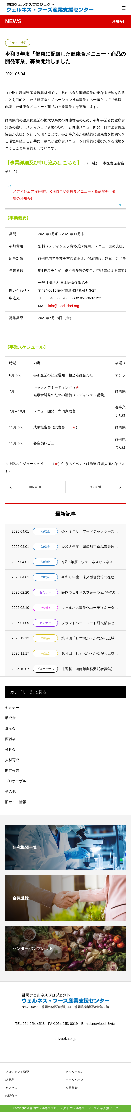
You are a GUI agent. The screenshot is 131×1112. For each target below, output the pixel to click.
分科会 (10, 749)
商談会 (45, 638)
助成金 (45, 531)
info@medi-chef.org (63, 306)
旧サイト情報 (18, 43)
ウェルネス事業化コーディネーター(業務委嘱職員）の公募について (90, 608)
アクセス (11, 1088)
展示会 (10, 728)
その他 (45, 607)
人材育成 (12, 760)
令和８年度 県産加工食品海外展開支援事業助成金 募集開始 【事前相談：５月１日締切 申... (90, 547)
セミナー (45, 592)
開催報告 (12, 770)
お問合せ (11, 1096)
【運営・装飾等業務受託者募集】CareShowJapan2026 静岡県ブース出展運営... (90, 669)
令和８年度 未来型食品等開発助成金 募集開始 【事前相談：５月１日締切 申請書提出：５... (90, 577)
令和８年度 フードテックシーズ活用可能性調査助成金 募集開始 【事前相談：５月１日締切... (90, 531)
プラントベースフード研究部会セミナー (90, 623)
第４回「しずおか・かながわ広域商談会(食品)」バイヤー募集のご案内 (90, 638)
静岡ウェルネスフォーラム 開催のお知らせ (90, 592)
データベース (75, 1080)
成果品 (9, 1080)
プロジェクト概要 (17, 1072)
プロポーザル (45, 669)
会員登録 (72, 1088)
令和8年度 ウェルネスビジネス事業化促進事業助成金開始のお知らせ (90, 562)
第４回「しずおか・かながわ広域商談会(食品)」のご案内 (90, 653)
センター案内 (75, 1072)
